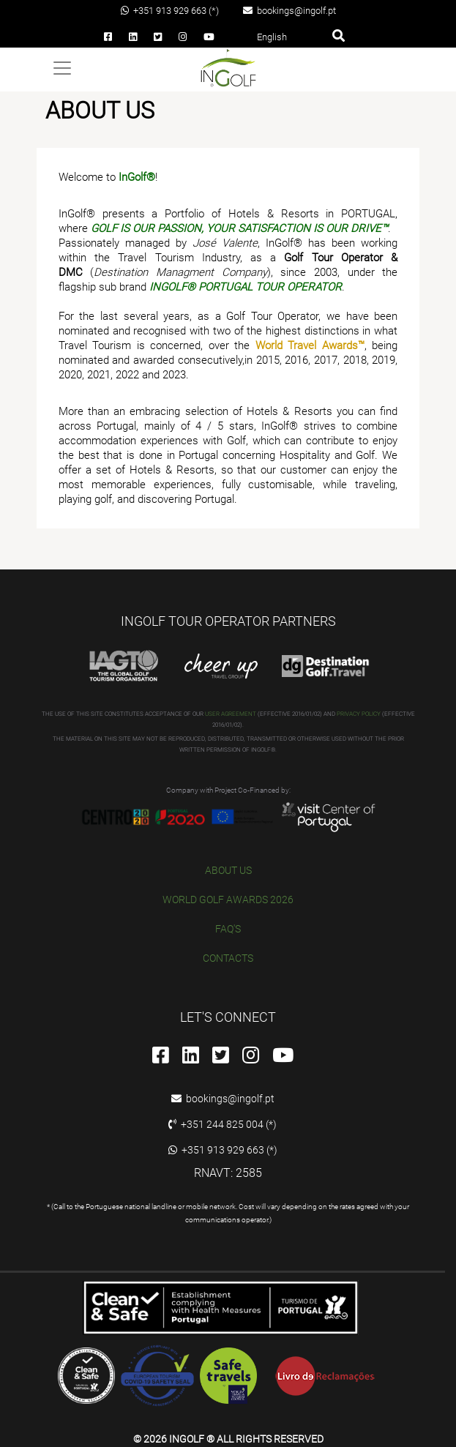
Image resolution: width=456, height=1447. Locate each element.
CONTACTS (228, 958)
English (272, 36)
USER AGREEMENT (230, 714)
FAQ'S (228, 929)
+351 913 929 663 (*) (170, 10)
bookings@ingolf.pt (289, 10)
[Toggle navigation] (62, 68)
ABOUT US (228, 870)
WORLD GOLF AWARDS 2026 (228, 899)
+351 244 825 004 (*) (222, 1124)
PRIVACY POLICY (359, 714)
